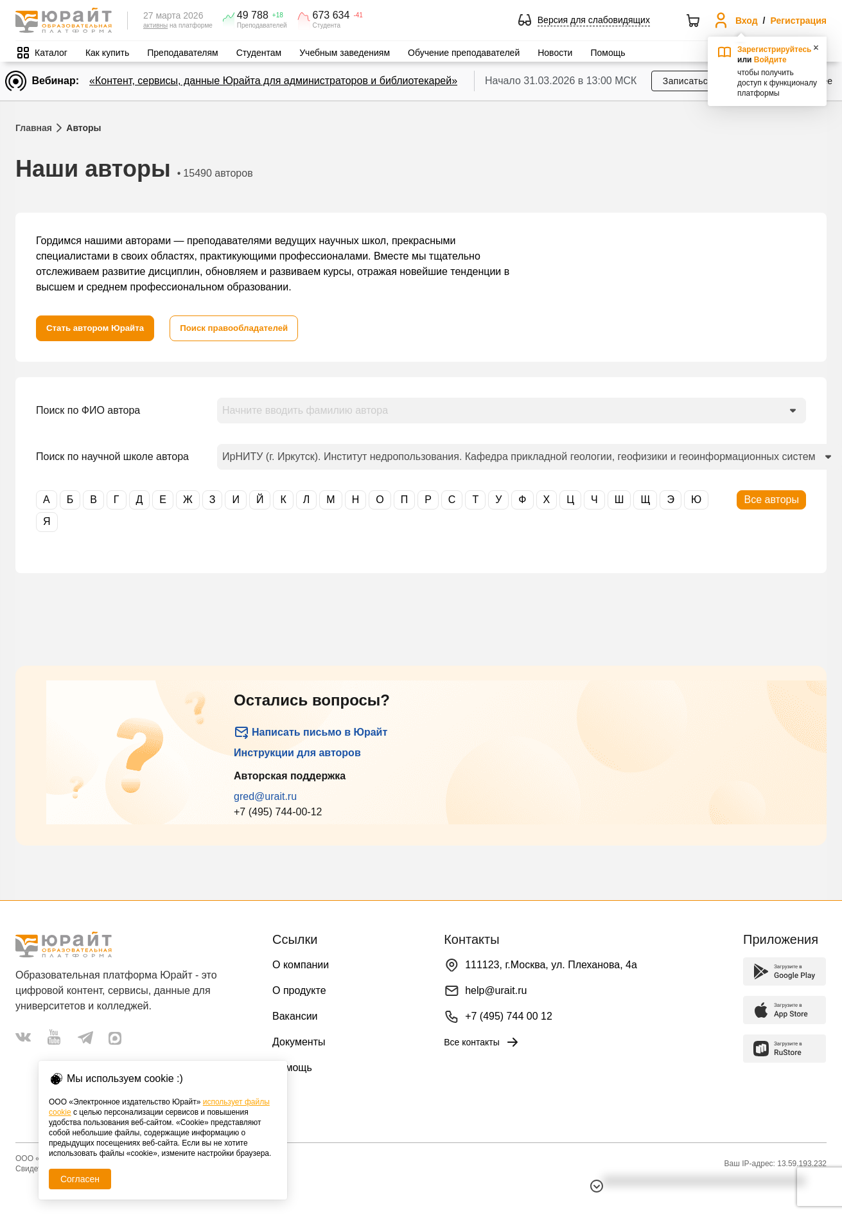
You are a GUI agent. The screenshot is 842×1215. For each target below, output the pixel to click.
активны (155, 25)
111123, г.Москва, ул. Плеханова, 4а (551, 964)
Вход (746, 20)
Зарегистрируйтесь (774, 49)
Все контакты (482, 1042)
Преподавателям (182, 53)
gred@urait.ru (265, 796)
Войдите (770, 59)
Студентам (259, 53)
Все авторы (771, 499)
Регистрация (798, 20)
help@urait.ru (496, 990)
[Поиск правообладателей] (242, 328)
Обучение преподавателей (464, 53)
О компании (300, 964)
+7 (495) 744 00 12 (508, 1016)
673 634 (331, 15)
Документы (298, 1041)
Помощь (607, 53)
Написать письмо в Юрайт (310, 732)
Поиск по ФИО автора (88, 410)
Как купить (107, 53)
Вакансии (295, 1016)
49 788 (252, 15)
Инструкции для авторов (297, 752)
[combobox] (511, 410)
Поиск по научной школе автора (112, 456)
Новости (555, 53)
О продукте (299, 990)
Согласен (80, 1179)
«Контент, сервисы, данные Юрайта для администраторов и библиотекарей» (273, 80)
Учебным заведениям (344, 53)
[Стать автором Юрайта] (98, 328)
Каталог (51, 53)
